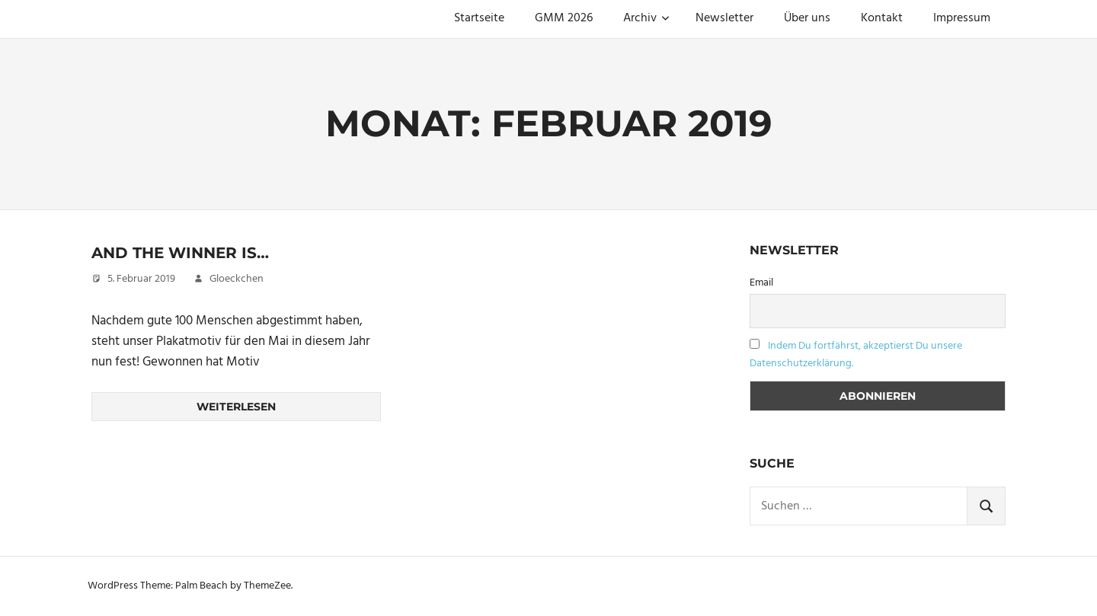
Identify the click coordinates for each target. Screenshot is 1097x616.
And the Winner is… (180, 253)
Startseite (479, 18)
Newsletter (724, 18)
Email (761, 283)
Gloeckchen (236, 279)
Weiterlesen (236, 406)
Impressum (961, 18)
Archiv (646, 18)
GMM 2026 (564, 18)
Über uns (807, 18)
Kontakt (882, 18)
